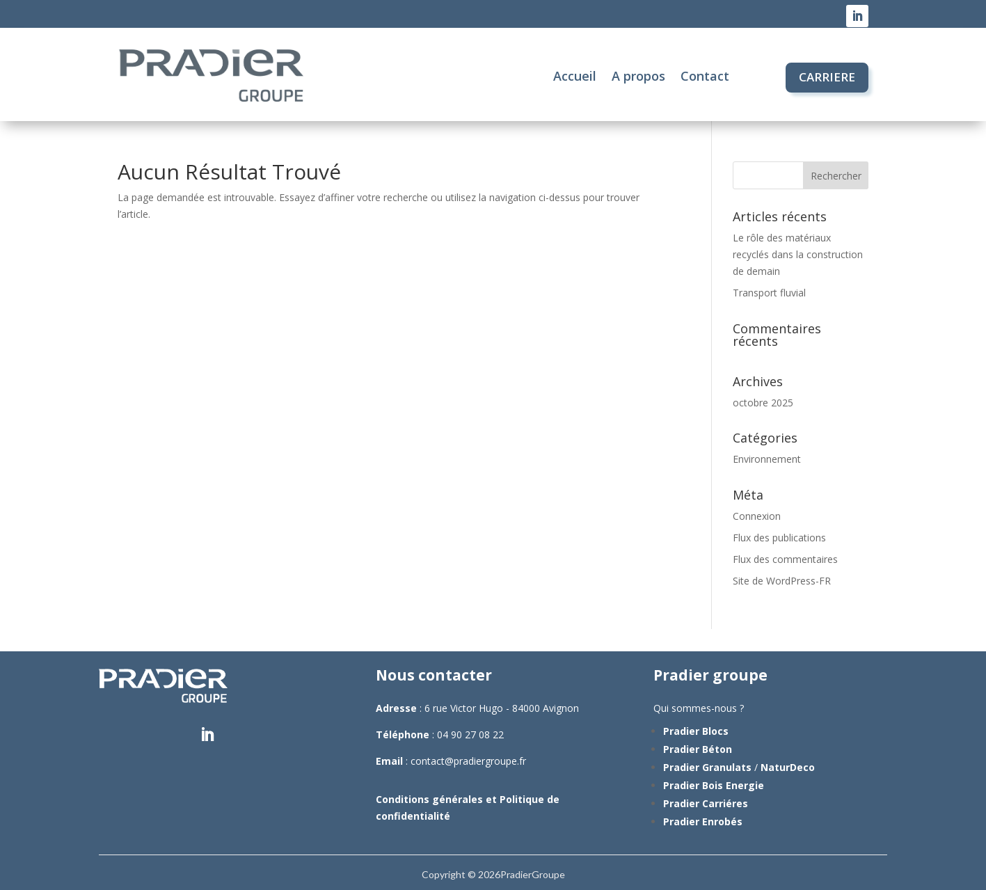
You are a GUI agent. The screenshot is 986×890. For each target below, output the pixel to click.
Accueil (574, 75)
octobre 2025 (763, 402)
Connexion (757, 516)
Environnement (767, 459)
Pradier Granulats (707, 767)
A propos (638, 75)
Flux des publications (779, 537)
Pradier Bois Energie (713, 785)
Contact (705, 75)
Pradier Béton (697, 749)
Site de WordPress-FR (782, 580)
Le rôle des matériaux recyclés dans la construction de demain (798, 254)
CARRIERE (827, 77)
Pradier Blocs (696, 731)
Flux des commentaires (785, 559)
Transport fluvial (769, 292)
